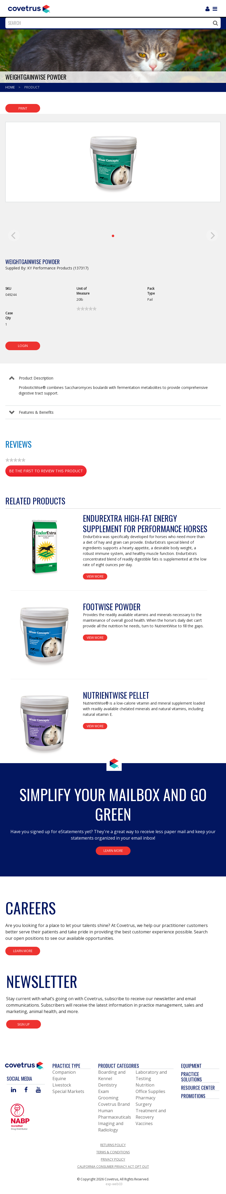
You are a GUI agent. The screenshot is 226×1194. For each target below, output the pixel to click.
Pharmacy (145, 1098)
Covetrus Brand (114, 1104)
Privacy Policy (113, 1159)
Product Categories (118, 1065)
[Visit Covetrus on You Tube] (38, 1090)
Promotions (193, 1095)
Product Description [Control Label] (36, 378)
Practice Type (66, 1065)
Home (10, 87)
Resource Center (198, 1087)
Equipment (191, 1065)
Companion (64, 1072)
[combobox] (111, 23)
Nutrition (145, 1085)
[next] (212, 235)
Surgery (144, 1104)
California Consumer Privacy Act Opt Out (113, 1166)
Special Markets (68, 1091)
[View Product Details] (44, 546)
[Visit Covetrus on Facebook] (26, 1090)
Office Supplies (150, 1091)
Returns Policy (113, 1145)
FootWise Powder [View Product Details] (112, 607)
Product (32, 87)
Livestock (61, 1085)
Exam (103, 1091)
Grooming (108, 1098)
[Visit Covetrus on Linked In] (13, 1090)
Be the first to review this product (48, 472)
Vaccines (144, 1123)
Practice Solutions (191, 1077)
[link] (86, 308)
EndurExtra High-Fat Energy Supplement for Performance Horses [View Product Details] (145, 523)
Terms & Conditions (113, 1152)
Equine (59, 1078)
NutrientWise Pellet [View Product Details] (116, 695)
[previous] (14, 235)
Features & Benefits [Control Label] (36, 412)
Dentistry (107, 1085)
